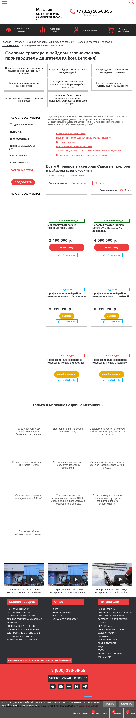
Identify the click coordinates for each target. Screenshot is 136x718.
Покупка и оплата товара (111, 629)
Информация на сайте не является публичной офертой (39, 660)
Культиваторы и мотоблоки (22, 640)
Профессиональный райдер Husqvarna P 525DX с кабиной (24, 591)
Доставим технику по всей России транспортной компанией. (68, 465)
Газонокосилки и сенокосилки (70, 133)
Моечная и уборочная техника (24, 629)
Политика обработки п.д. (111, 616)
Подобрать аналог (66, 374)
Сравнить (66, 255)
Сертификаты (105, 626)
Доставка (103, 636)
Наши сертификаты (62, 612)
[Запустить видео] (32, 579)
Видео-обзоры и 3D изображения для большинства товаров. (29, 431)
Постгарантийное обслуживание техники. (28, 533)
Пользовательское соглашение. (23, 705)
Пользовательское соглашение (115, 612)
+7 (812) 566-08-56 (94, 11)
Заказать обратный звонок (68, 678)
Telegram (85, 686)
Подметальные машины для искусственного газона (81, 155)
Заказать (67, 316)
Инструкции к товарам (110, 653)
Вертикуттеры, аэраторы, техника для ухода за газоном (83, 138)
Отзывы (102, 622)
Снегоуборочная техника (21, 616)
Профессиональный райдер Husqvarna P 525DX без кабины (68, 591)
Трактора (12, 622)
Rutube (77, 686)
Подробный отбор (22, 170)
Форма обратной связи (65, 619)
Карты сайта (104, 657)
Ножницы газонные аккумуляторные (74, 146)
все (129, 190)
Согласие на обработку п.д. (113, 619)
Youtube (61, 686)
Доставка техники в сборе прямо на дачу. (68, 430)
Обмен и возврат (107, 643)
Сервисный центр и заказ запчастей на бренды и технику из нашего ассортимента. (107, 499)
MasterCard (56, 693)
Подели (72, 693)
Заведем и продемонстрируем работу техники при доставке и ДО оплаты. (107, 431)
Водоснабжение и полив (21, 626)
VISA (44, 693)
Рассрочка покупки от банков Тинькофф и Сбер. (28, 463)
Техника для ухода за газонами (24, 619)
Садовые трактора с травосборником (65, 175)
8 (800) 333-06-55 (68, 670)
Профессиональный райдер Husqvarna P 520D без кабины (112, 591)
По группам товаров (18, 612)
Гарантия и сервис (108, 640)
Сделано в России (21, 124)
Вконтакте (53, 686)
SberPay (88, 694)
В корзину (66, 247)
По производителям (18, 609)
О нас (55, 609)
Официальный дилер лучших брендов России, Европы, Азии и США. (107, 465)
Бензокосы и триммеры (68, 142)
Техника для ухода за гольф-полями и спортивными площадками (88, 150)
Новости (57, 616)
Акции (101, 646)
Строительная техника (20, 636)
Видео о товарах (107, 633)
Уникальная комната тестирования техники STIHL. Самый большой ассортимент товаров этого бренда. (68, 499)
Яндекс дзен (69, 686)
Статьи (101, 650)
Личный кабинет (107, 609)
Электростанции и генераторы (24, 633)
